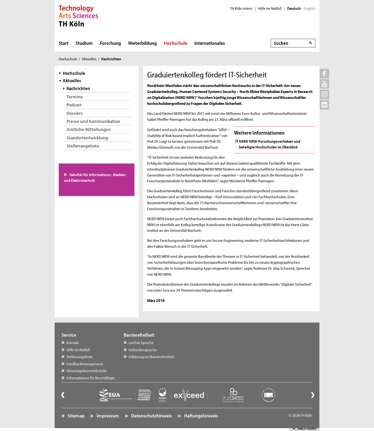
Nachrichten (78, 88)
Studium (84, 43)
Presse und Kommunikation (93, 121)
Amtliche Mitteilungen (89, 129)
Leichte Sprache (141, 342)
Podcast (74, 105)
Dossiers (75, 113)
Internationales (209, 43)
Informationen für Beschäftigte (91, 377)
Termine (75, 97)
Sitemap (75, 415)
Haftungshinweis (200, 415)
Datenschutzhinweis (151, 415)
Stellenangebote (83, 146)
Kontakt (73, 342)
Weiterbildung (142, 43)
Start (63, 43)
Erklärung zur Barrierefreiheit (151, 356)
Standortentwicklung (87, 138)
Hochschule (175, 43)
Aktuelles (89, 58)
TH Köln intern (241, 8)
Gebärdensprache (143, 349)
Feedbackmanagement (85, 363)
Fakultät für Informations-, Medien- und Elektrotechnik (95, 177)
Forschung (110, 43)
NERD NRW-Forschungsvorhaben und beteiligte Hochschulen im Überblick (269, 143)
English (309, 8)
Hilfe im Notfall (269, 8)
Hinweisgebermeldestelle (87, 370)
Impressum (107, 415)
